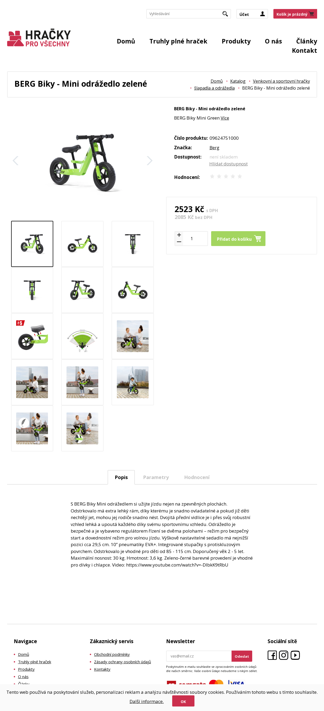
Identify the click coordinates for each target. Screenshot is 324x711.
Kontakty (102, 669)
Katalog (238, 81)
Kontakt (304, 50)
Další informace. (147, 701)
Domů (126, 41)
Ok (183, 701)
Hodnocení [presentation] (197, 477)
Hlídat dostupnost (228, 164)
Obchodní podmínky (112, 654)
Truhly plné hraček (178, 41)
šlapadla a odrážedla (214, 88)
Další (149, 160)
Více (225, 118)
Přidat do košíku (234, 239)
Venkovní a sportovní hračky (281, 81)
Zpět (15, 160)
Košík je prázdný (292, 14)
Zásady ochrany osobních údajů (122, 661)
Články (306, 41)
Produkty (236, 41)
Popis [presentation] (121, 477)
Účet (244, 14)
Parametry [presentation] (156, 477)
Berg (214, 147)
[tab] (121, 477)
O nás (273, 41)
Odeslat (242, 656)
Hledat (227, 15)
